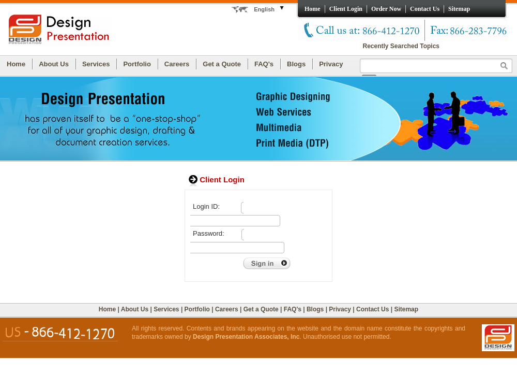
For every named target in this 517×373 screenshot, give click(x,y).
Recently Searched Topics (401, 46)
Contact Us (424, 8)
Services (96, 64)
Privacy (331, 64)
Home (313, 8)
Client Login (345, 8)
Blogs (296, 64)
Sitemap (459, 8)
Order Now (386, 8)
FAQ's (263, 64)
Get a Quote (222, 64)
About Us (54, 64)
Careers (176, 64)
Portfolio (136, 64)
